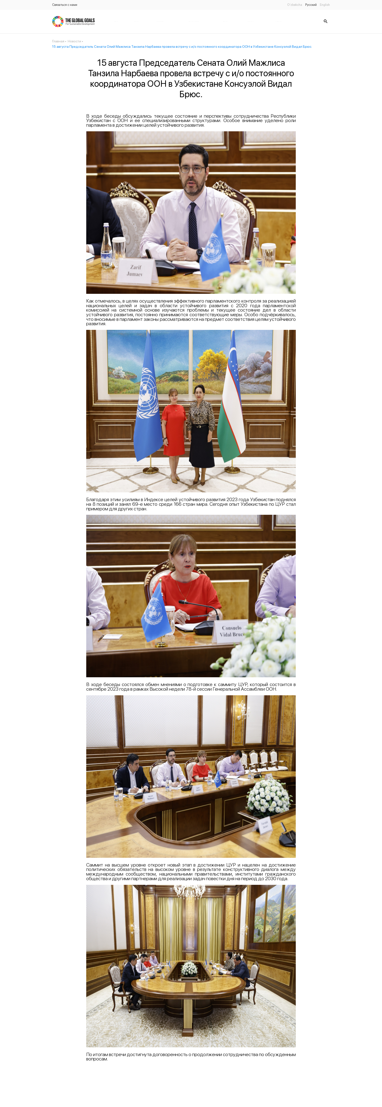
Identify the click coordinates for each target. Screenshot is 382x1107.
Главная (116, 21)
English (325, 5)
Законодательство (193, 21)
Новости (136, 21)
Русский (311, 5)
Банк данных (251, 21)
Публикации (160, 21)
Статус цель (278, 21)
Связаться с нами (64, 5)
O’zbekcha (294, 5)
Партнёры (225, 21)
